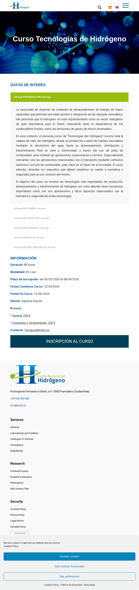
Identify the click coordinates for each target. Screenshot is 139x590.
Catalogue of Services (21, 439)
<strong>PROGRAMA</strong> (29, 208)
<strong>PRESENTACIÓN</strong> (32, 97)
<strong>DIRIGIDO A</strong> (29, 237)
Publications (16, 482)
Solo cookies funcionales (69, 566)
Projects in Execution (21, 477)
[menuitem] (97, 7)
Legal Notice (17, 520)
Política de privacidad (71, 585)
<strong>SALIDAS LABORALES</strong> (34, 247)
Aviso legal (89, 585)
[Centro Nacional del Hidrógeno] (19, 6)
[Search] (97, 7)
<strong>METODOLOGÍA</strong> (31, 218)
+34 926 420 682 (19, 398)
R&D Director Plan (19, 488)
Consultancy (16, 445)
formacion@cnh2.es (37, 330)
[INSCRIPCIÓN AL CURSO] (69, 341)
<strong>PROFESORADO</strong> (31, 228)
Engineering (16, 450)
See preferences (69, 576)
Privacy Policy (17, 515)
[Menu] (124, 7)
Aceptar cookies (69, 556)
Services (14, 427)
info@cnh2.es (18, 405)
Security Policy (17, 526)
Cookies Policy (11, 546)
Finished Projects (19, 471)
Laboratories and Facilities (24, 433)
